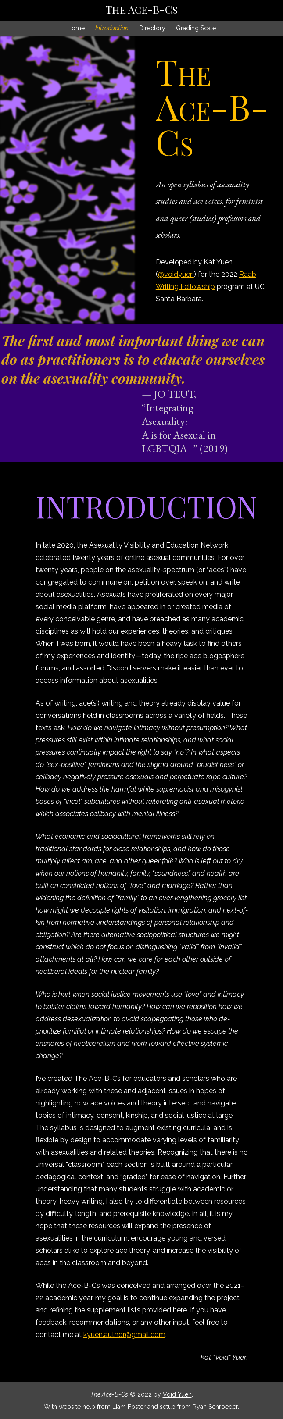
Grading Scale (196, 28)
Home (76, 28)
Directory (152, 28)
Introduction (112, 28)
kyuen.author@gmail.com (124, 1334)
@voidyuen (176, 274)
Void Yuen (177, 1394)
